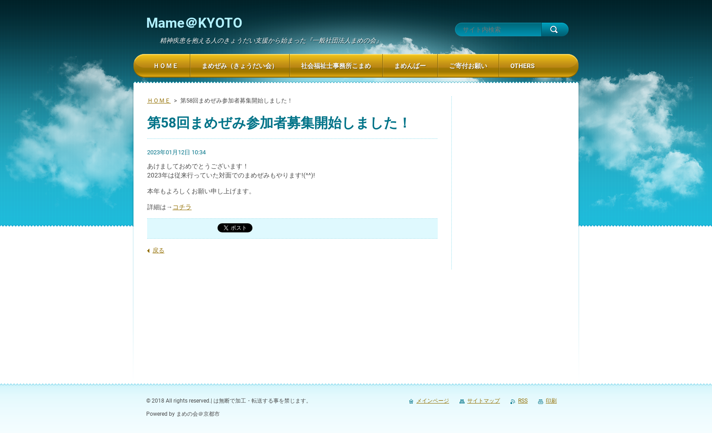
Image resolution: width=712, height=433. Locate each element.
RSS (523, 401)
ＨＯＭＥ (159, 100)
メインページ (432, 401)
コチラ (182, 207)
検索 (555, 29)
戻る (158, 250)
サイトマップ (483, 401)
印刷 (551, 401)
